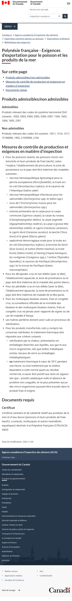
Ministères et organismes (12, 474)
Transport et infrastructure (13, 533)
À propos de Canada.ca (14, 580)
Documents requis (16, 90)
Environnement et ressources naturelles (19, 516)
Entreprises (7, 498)
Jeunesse (5, 560)
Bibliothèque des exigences (17, 42)
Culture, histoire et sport (12, 525)
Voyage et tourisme (10, 494)
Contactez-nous (8, 457)
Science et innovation (11, 547)
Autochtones (7, 551)
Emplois (5, 485)
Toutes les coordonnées (12, 470)
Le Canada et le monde (11, 538)
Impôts (5, 511)
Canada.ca (7, 35)
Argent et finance (9, 542)
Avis (41, 571)
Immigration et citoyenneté (13, 489)
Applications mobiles (13, 575)
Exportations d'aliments (58, 38)
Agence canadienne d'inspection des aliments (36, 35)
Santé (4, 507)
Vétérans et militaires (11, 556)
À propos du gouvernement (13, 478)
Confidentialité (46, 575)
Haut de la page (11, 590)
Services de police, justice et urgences (18, 529)
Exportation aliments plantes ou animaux (24, 38)
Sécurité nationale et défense (14, 520)
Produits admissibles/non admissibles (28, 77)
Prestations (6, 503)
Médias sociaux (11, 571)
